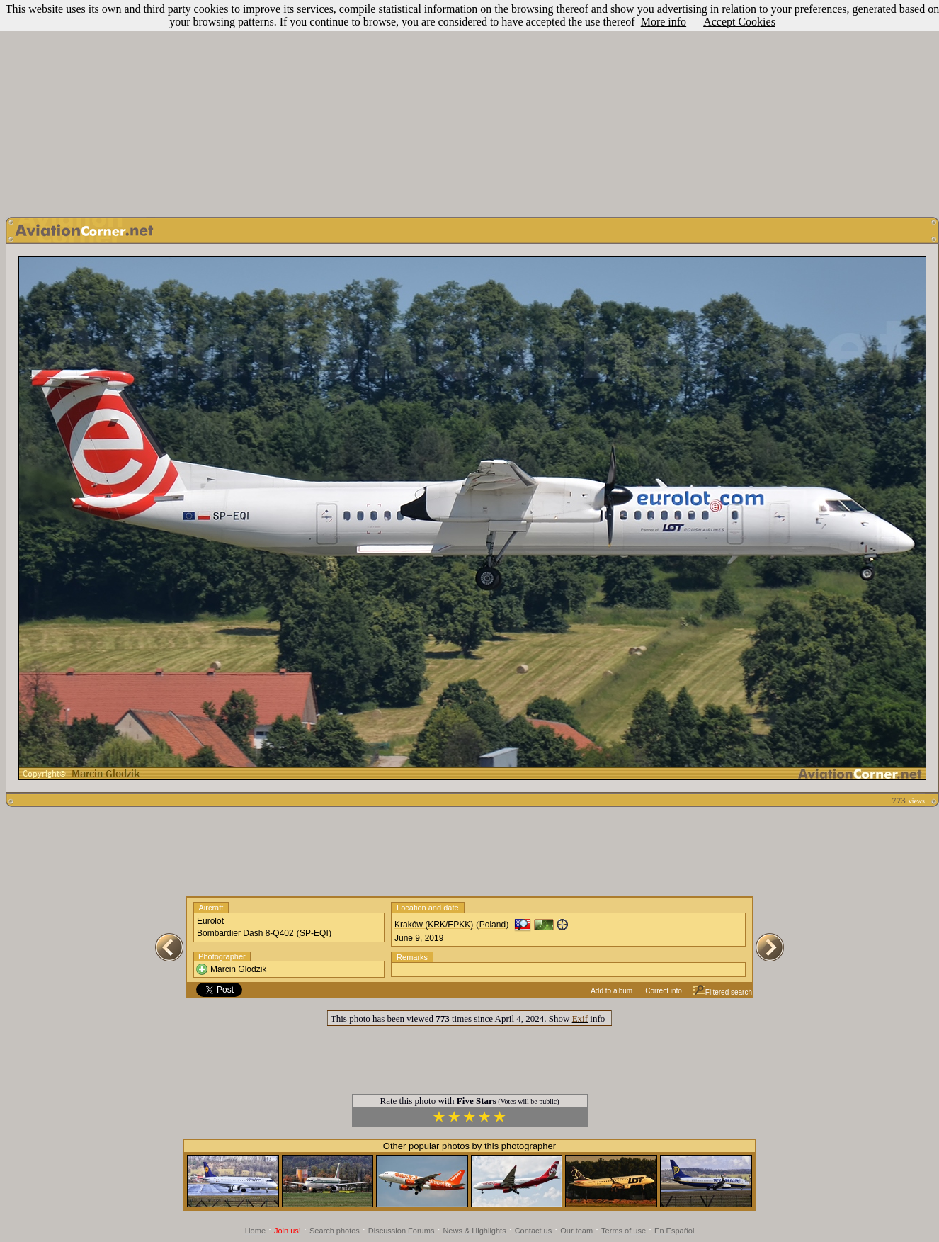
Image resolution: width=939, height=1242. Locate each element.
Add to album (611, 991)
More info (663, 22)
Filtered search (722, 992)
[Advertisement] (469, 105)
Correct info (663, 991)
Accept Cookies (739, 22)
